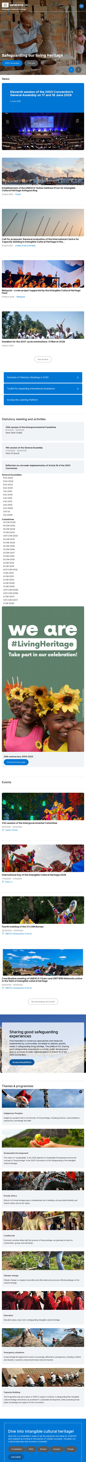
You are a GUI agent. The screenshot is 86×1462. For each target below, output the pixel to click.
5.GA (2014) (7, 498)
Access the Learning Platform (25, 399)
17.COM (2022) (9, 532)
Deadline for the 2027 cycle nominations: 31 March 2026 (33, 341)
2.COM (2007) (8, 597)
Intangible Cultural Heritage (14, 9)
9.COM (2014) (8, 563)
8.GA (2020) (8, 488)
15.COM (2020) (9, 543)
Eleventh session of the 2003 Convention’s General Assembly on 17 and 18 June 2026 (41, 93)
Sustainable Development (16, 1153)
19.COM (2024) (9, 526)
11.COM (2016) (8, 556)
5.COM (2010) (8, 580)
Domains (56, 1449)
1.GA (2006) (7, 515)
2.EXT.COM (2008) (10, 593)
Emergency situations (14, 1352)
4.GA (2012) (7, 501)
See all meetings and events (43, 1002)
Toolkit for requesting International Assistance (34, 388)
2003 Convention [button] (12, 63)
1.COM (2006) (8, 603)
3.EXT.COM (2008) (10, 590)
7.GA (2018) (7, 491)
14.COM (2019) (9, 546)
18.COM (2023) (9, 529)
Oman (18, 194)
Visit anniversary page (16, 762)
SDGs (31, 1449)
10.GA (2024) (8, 481)
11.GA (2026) (8, 478)
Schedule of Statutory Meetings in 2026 (31, 377)
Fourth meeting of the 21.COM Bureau (23, 926)
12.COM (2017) (9, 553)
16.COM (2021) (9, 539)
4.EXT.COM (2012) (10, 570)
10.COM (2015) (9, 560)
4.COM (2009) (9, 583)
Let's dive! (16, 1457)
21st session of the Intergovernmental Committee (29, 823)
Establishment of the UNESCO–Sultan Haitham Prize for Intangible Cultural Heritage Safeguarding (38, 189)
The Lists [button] (31, 63)
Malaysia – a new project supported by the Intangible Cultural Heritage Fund (41, 291)
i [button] (78, 70)
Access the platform (22, 1062)
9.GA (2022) (8, 485)
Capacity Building (12, 1392)
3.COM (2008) (9, 586)
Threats (70, 1449)
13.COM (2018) (9, 549)
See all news (43, 359)
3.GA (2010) (7, 505)
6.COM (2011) (8, 576)
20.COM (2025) (9, 522)
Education (8, 1315)
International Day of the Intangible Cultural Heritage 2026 (34, 874)
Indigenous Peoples (13, 1113)
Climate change (11, 1275)
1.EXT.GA (6, 512)
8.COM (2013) (8, 566)
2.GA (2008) (8, 508)
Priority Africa (10, 1196)
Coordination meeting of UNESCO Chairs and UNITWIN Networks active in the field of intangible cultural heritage (42, 979)
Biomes (43, 1449)
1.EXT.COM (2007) (10, 600)
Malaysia (21, 296)
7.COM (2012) (8, 573)
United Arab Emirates (25, 245)
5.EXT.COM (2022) (10, 536)
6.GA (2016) (7, 495)
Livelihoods (9, 1235)
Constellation (16, 1449)
